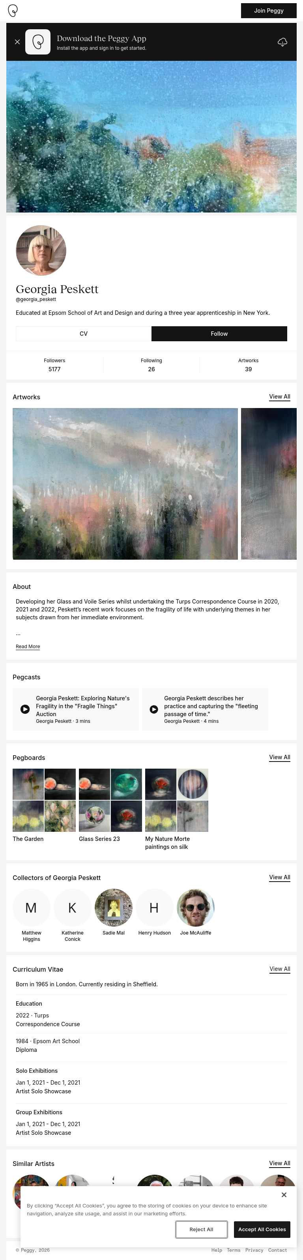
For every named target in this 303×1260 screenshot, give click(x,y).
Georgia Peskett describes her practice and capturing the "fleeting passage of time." (211, 706)
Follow (219, 333)
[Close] (284, 1195)
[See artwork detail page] (125, 484)
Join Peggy (269, 10)
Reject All (201, 1229)
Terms (234, 1250)
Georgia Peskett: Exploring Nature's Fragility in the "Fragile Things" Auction (83, 706)
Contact (277, 1250)
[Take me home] (12, 10)
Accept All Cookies (262, 1229)
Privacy (254, 1250)
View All (279, 396)
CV (84, 333)
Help (216, 1250)
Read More (28, 646)
